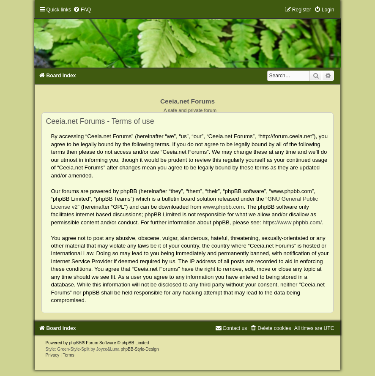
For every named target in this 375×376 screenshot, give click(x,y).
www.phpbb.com (223, 207)
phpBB (75, 343)
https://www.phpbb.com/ (292, 222)
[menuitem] (82, 10)
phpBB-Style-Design (139, 349)
